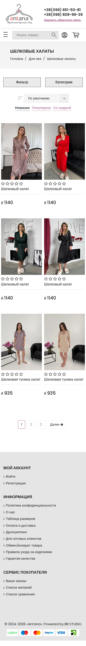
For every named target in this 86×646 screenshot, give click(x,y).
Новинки (22, 107)
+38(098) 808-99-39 (63, 14)
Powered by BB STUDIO (62, 624)
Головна (16, 58)
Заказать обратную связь (62, 20)
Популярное (41, 107)
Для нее (35, 58)
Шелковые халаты (61, 58)
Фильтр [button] (22, 82)
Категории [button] (63, 82)
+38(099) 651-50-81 (62, 9)
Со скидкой (62, 107)
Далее (56, 424)
